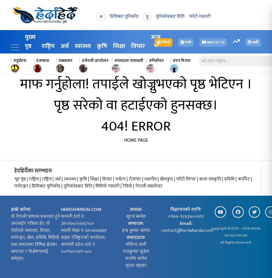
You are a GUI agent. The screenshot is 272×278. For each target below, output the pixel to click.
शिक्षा (119, 46)
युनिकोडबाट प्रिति (78, 186)
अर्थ (65, 46)
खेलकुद (167, 179)
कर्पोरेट (244, 179)
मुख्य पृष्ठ (30, 41)
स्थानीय (151, 179)
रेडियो (128, 186)
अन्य (155, 40)
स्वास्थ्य (83, 46)
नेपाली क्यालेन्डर (148, 186)
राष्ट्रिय (48, 46)
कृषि (102, 46)
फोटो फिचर (186, 179)
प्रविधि (230, 179)
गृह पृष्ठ (20, 179)
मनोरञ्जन (22, 186)
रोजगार (135, 179)
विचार (107, 179)
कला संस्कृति (210, 179)
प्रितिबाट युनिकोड (46, 186)
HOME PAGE (136, 140)
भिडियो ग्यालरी (108, 186)
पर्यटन (121, 179)
